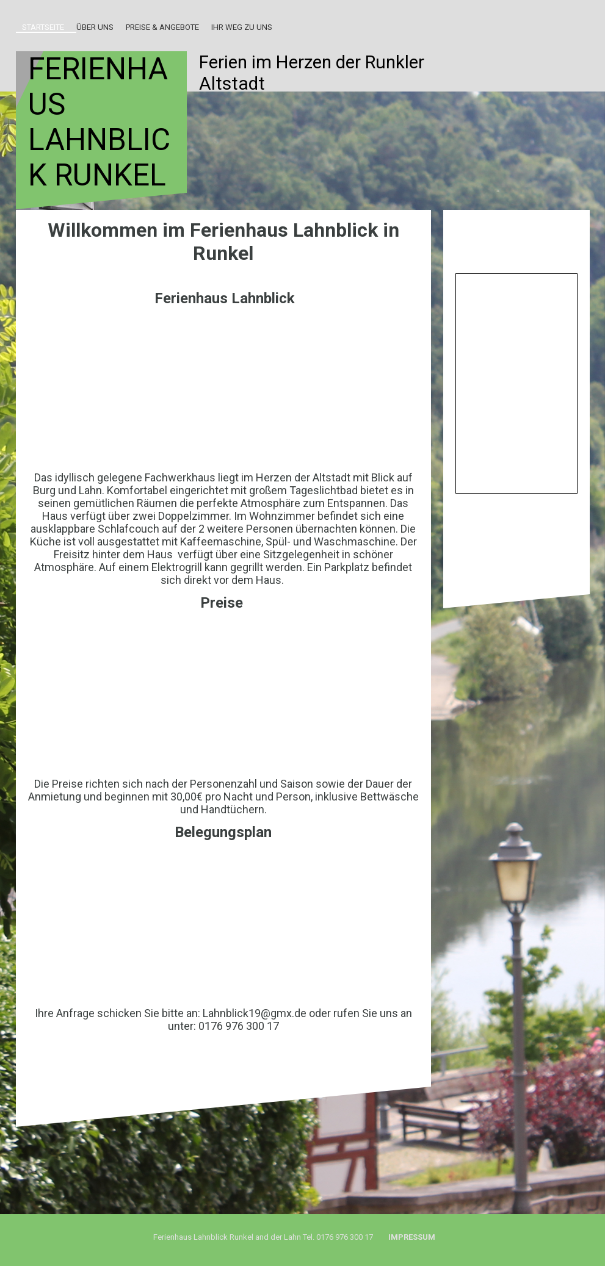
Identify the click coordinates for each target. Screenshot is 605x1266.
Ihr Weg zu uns (241, 27)
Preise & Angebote (162, 27)
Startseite (43, 27)
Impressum (412, 1237)
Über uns (95, 27)
